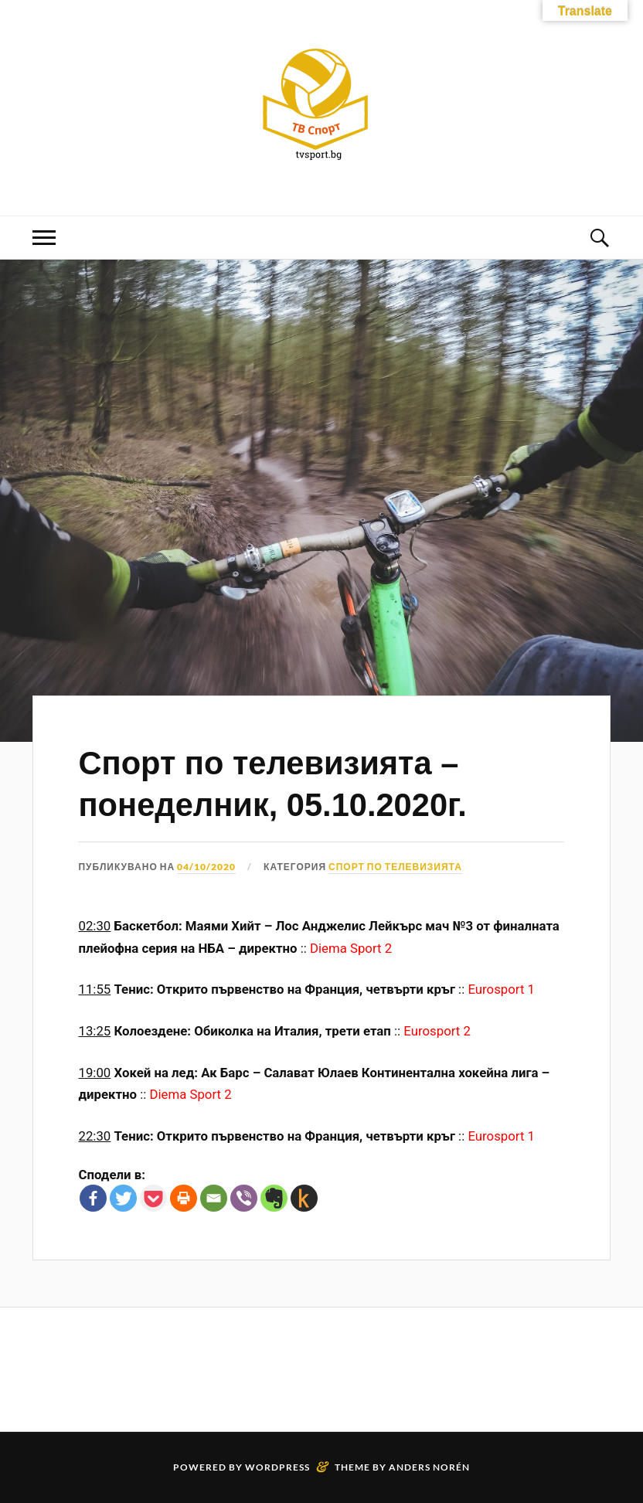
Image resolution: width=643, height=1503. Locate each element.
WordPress (277, 1467)
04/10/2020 (206, 866)
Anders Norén (429, 1467)
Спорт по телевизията (395, 866)
